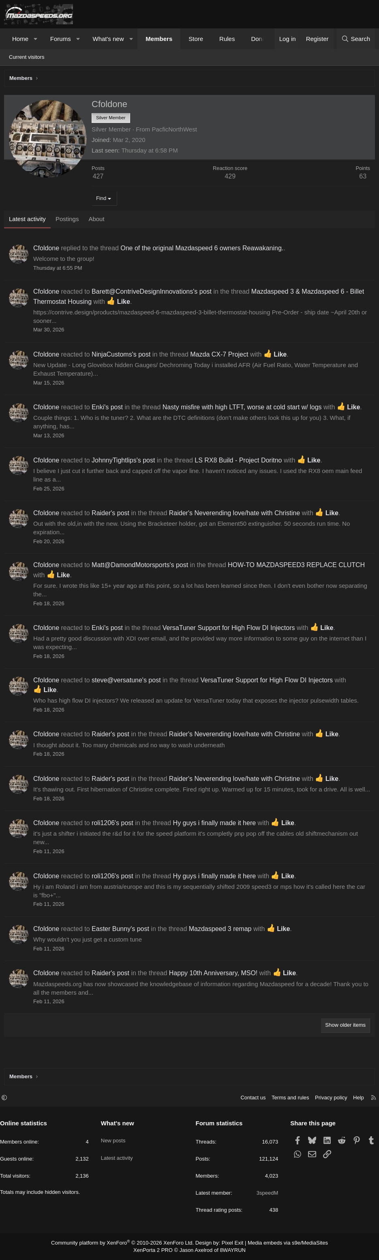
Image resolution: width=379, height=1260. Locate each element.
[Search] (355, 38)
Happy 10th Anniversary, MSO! (215, 983)
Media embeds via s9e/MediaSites (280, 1244)
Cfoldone (48, 250)
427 (100, 178)
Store (195, 38)
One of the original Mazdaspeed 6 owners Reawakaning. (203, 250)
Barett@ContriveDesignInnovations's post (154, 293)
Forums (60, 38)
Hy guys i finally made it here (216, 833)
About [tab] (98, 220)
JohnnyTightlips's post (125, 462)
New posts (115, 1138)
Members (159, 38)
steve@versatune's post (128, 682)
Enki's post (109, 409)
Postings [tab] (69, 220)
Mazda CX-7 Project (221, 356)
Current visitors (26, 57)
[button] (36, 38)
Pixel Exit (229, 1244)
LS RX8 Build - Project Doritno (240, 462)
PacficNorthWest (176, 131)
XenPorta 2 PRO (156, 1251)
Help (354, 1099)
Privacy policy (327, 1099)
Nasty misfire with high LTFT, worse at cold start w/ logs (244, 409)
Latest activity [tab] (29, 220)
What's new (108, 38)
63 (360, 178)
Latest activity (119, 1153)
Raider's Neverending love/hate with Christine (236, 515)
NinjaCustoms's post (123, 356)
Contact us (248, 1099)
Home (20, 38)
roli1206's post (114, 833)
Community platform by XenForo (127, 1244)
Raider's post (112, 515)
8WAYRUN (230, 1251)
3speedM (265, 1194)
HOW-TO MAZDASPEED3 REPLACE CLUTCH (298, 566)
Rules (227, 38)
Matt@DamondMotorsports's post (142, 566)
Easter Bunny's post (122, 939)
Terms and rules (286, 1099)
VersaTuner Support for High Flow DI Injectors (231, 629)
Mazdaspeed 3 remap (222, 939)
